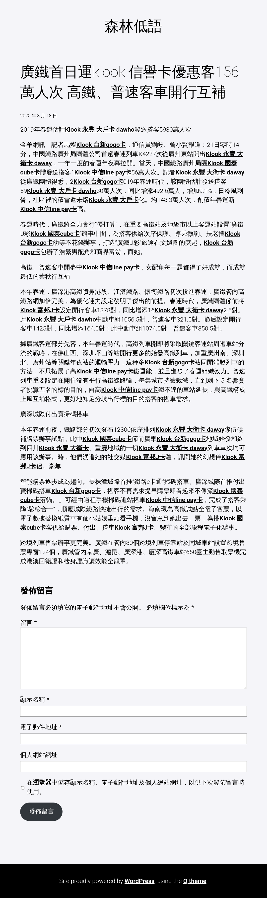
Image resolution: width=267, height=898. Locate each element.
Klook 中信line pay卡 (103, 172)
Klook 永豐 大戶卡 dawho (99, 129)
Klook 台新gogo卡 (101, 144)
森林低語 (133, 25)
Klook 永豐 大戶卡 (113, 199)
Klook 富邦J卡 (40, 310)
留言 (28, 622)
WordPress (139, 881)
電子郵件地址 (41, 727)
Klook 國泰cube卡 (55, 233)
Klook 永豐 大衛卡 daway (209, 172)
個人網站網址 (39, 754)
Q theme (194, 881)
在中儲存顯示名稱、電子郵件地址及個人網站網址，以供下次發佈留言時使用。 (136, 787)
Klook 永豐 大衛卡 (64, 448)
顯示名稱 (34, 699)
